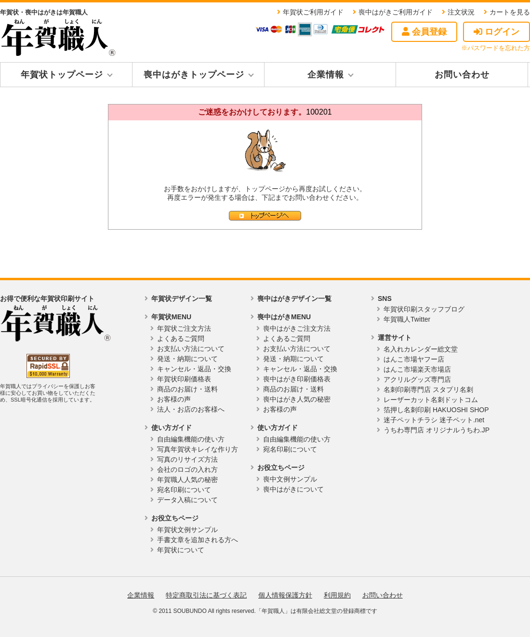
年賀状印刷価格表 (184, 379)
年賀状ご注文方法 (184, 328)
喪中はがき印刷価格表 (297, 379)
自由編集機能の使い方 (191, 439)
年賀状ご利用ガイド (313, 12)
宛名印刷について (184, 490)
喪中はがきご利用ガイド (395, 12)
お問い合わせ (462, 74)
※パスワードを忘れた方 (495, 48)
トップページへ (265, 216)
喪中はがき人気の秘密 (297, 399)
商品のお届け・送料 (187, 389)
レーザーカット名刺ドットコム (431, 399)
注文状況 (461, 12)
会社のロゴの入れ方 (187, 469)
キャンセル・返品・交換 (194, 369)
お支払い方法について (191, 348)
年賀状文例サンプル (187, 529)
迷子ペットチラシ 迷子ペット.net (434, 420)
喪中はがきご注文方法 (297, 328)
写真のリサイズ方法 (187, 459)
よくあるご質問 (180, 338)
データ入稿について (187, 500)
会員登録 (424, 32)
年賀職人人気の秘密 (187, 479)
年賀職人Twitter (407, 319)
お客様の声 (174, 399)
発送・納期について (187, 359)
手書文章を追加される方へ (197, 540)
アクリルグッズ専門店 (417, 379)
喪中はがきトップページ (194, 74)
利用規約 (337, 595)
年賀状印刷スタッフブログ (424, 309)
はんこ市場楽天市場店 (417, 369)
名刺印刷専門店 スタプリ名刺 (428, 389)
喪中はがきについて (293, 489)
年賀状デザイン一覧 (181, 298)
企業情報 (325, 74)
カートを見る (510, 12)
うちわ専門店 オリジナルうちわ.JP (437, 430)
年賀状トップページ (62, 74)
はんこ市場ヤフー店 (414, 359)
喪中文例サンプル (290, 479)
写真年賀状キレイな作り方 (197, 449)
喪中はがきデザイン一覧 (294, 298)
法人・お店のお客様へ (191, 409)
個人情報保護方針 (285, 595)
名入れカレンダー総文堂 (421, 349)
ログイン (496, 32)
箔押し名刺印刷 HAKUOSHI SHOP (436, 410)
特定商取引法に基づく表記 (206, 595)
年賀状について (180, 550)
